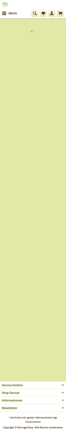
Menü (9, 12)
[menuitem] (9, 13)
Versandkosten (33, 421)
